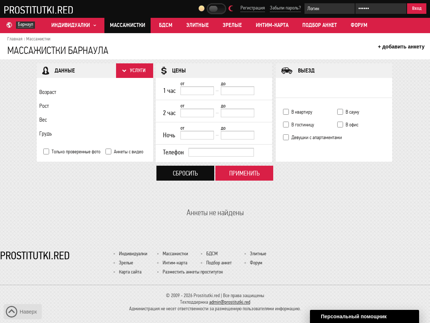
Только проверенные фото (76, 152)
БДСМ (165, 25)
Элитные (197, 25)
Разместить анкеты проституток (193, 272)
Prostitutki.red (38, 10)
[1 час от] (197, 90)
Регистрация (252, 8)
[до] (237, 90)
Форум (359, 25)
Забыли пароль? (285, 8)
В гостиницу (302, 125)
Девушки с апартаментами (316, 137)
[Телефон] (221, 152)
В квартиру (301, 112)
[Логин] (329, 8)
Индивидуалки (133, 254)
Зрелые (232, 25)
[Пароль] (380, 8)
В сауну (352, 112)
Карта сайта (130, 272)
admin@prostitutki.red (229, 302)
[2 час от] (197, 113)
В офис (352, 125)
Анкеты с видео (128, 152)
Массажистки (127, 25)
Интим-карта (272, 25)
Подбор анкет (319, 25)
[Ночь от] (197, 135)
